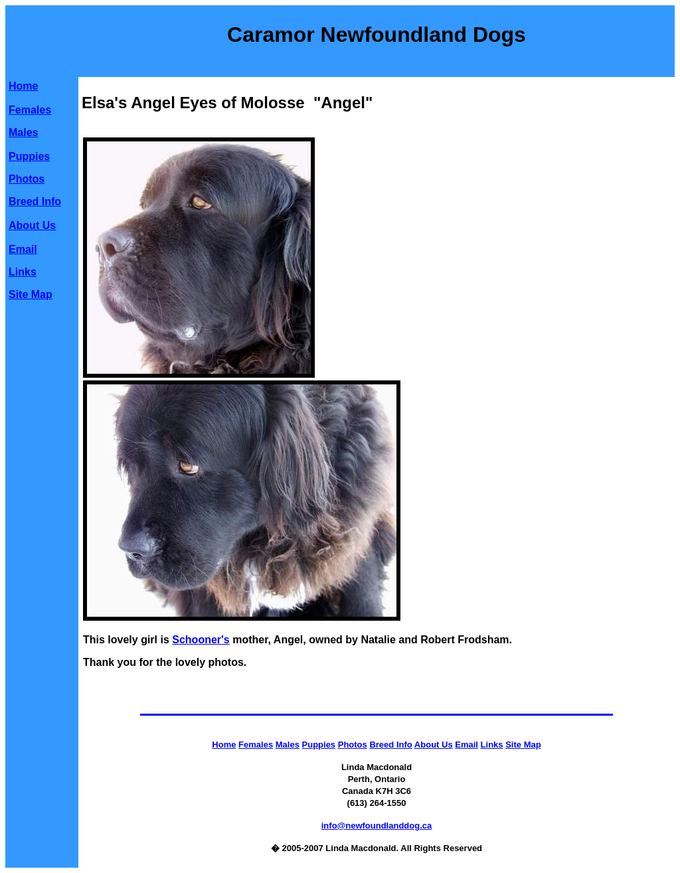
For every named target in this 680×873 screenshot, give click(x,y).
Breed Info (35, 201)
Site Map (30, 294)
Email (23, 249)
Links (23, 272)
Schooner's (201, 639)
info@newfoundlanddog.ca (376, 826)
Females (30, 110)
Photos (26, 179)
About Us (32, 225)
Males (23, 132)
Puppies (29, 156)
